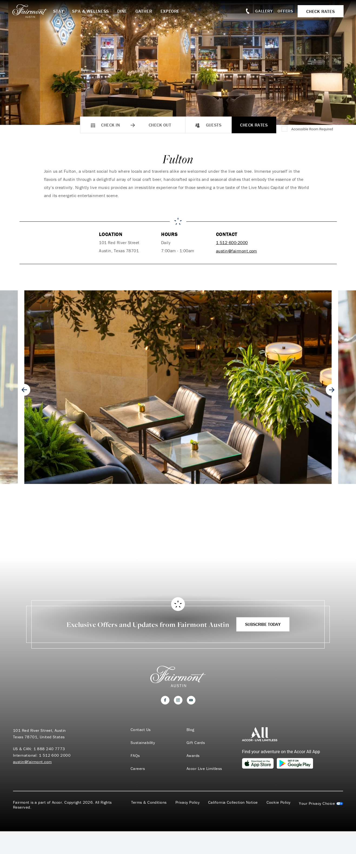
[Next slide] (332, 390)
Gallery (263, 11)
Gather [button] (144, 11)
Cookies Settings (321, 803)
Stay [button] (59, 11)
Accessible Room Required (312, 129)
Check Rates (254, 125)
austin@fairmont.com (236, 250)
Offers (285, 11)
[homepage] (33, 11)
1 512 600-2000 (232, 242)
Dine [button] (123, 11)
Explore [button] (171, 11)
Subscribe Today (263, 623)
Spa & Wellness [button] (91, 11)
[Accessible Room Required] (285, 129)
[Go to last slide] (24, 390)
